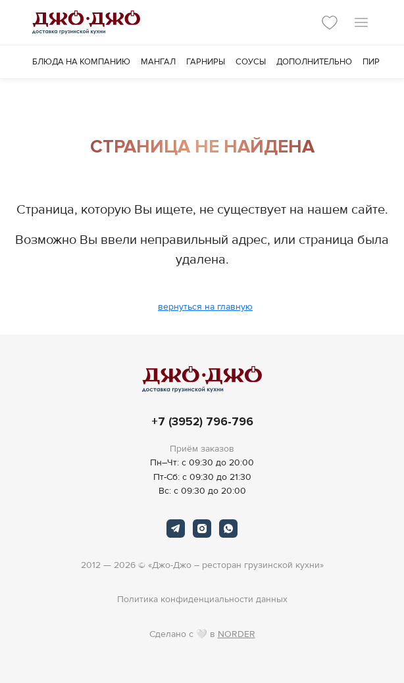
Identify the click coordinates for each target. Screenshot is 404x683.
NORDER (236, 634)
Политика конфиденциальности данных (202, 599)
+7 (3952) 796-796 (202, 422)
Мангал (158, 62)
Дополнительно (314, 62)
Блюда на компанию (81, 62)
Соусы (251, 62)
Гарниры (205, 62)
